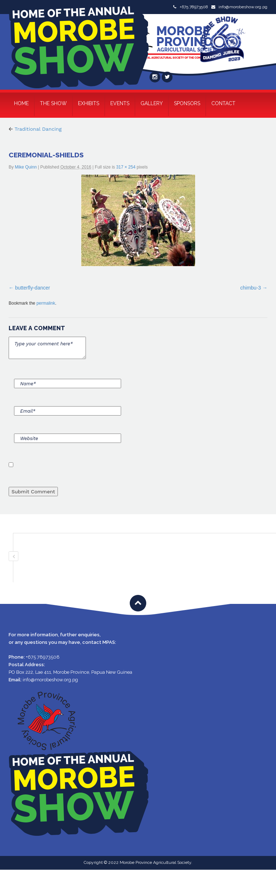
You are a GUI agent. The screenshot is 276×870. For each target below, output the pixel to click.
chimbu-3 (250, 288)
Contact (223, 103)
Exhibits (88, 103)
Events (119, 103)
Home (21, 103)
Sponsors (187, 103)
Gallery (152, 103)
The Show (53, 103)
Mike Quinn (26, 167)
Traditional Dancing (35, 129)
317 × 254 (125, 167)
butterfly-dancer (32, 288)
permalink (45, 303)
